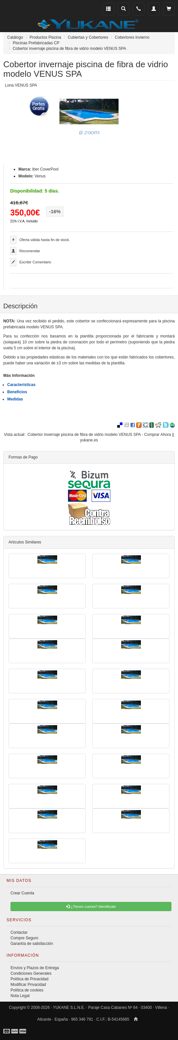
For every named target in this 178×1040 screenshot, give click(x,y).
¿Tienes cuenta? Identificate (91, 906)
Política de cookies (27, 990)
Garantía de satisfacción (32, 943)
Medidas (15, 399)
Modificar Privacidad (28, 984)
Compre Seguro (24, 938)
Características (21, 384)
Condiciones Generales (31, 973)
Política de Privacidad (29, 979)
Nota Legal (20, 995)
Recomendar (29, 251)
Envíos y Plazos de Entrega (35, 968)
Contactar (19, 932)
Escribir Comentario (35, 262)
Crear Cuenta (22, 893)
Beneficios (17, 392)
